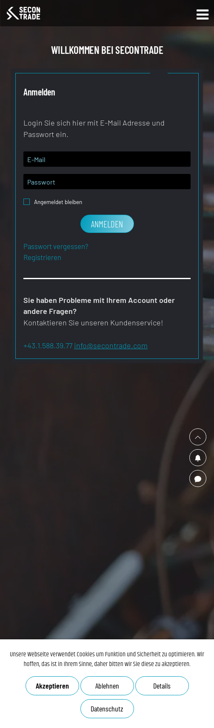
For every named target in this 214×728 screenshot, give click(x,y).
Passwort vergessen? (55, 246)
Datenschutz (107, 708)
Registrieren (42, 257)
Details (162, 685)
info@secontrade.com (111, 345)
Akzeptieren (52, 685)
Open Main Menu (202, 14)
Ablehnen (107, 685)
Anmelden (107, 223)
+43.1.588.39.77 (47, 345)
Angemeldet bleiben (58, 199)
